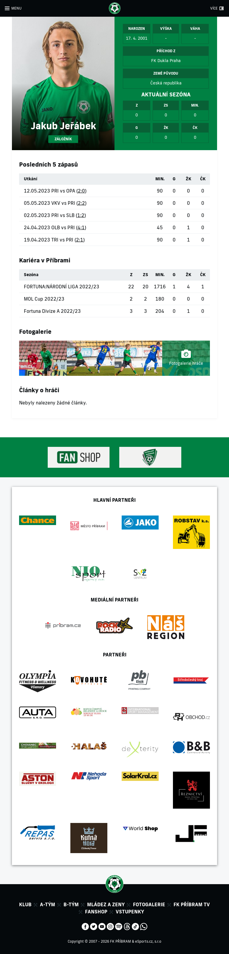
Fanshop (96, 912)
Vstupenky (130, 912)
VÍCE (214, 8)
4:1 (81, 227)
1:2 (80, 215)
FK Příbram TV (192, 904)
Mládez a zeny (106, 904)
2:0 (81, 191)
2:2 (81, 203)
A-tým (47, 904)
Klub (25, 904)
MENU (16, 8)
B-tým (71, 904)
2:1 (79, 240)
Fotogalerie (149, 904)
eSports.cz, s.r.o (148, 941)
